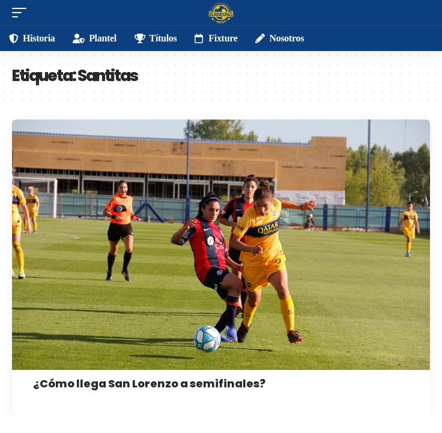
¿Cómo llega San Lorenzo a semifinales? (149, 383)
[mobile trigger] (22, 12)
